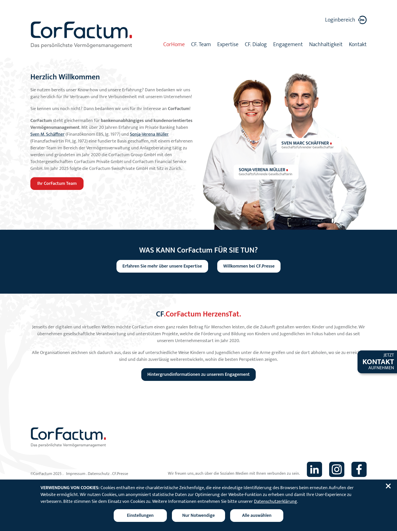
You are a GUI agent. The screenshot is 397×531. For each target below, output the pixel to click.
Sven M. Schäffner (47, 134)
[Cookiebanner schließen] (389, 486)
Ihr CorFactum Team (57, 183)
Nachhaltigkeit (326, 45)
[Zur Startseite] (81, 35)
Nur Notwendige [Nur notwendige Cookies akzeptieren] (198, 515)
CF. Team (201, 45)
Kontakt (358, 45)
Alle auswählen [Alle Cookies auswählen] (256, 515)
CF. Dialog (256, 45)
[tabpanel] (198, 56)
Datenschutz (99, 473)
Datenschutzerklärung (275, 501)
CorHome (174, 45)
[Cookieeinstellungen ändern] (140, 515)
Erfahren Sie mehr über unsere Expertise (162, 266)
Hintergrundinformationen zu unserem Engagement (198, 374)
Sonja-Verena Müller (149, 134)
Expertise (228, 45)
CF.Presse (120, 473)
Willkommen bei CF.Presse (249, 266)
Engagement (288, 45)
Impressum (75, 473)
